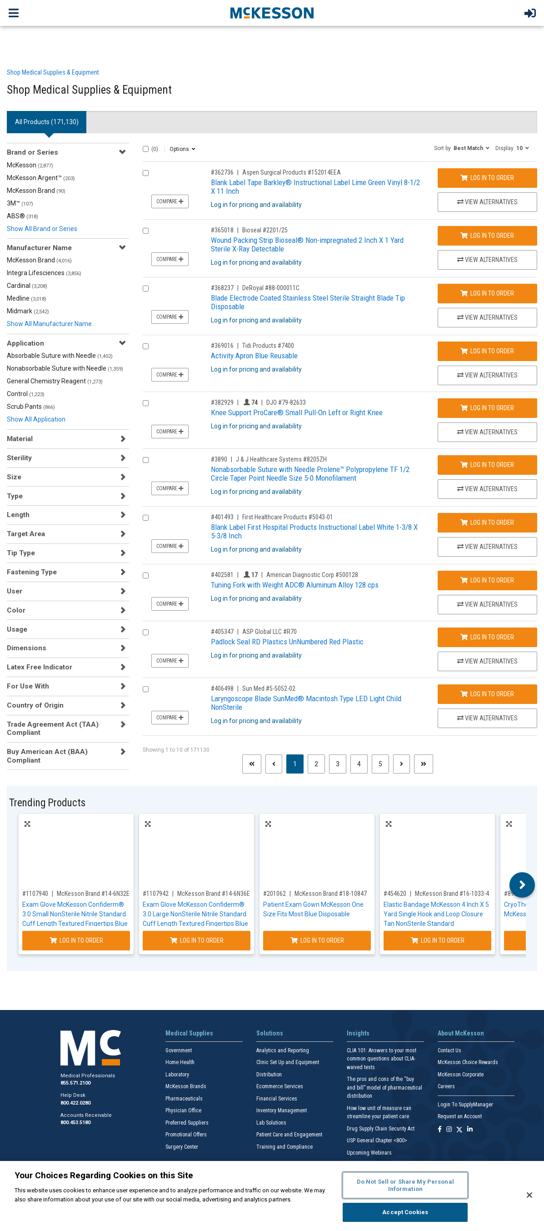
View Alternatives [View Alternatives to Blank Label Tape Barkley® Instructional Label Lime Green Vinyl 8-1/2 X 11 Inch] (487, 202)
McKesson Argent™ (41, 177)
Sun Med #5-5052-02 (268, 688)
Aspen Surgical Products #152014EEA (291, 172)
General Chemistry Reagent (55, 381)
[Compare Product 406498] (146, 689)
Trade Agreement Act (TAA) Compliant (53, 728)
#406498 (222, 688)
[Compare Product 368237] (146, 288)
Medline (26, 298)
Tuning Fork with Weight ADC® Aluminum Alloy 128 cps (295, 584)
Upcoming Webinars (369, 1153)
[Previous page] (273, 764)
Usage (17, 629)
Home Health (180, 1062)
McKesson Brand (36, 190)
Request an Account (460, 1116)
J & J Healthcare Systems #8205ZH (281, 459)
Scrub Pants (31, 406)
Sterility (19, 458)
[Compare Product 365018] (146, 231)
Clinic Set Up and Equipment (287, 1062)
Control (26, 393)
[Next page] (401, 764)
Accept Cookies (405, 1212)
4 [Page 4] (359, 764)
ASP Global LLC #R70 (269, 631)
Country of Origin (35, 705)
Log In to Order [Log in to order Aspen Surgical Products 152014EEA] (487, 177)
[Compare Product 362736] (146, 173)
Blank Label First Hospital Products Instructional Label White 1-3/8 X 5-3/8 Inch (314, 531)
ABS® (22, 216)
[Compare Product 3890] (146, 460)
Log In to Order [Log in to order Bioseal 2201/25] (487, 235)
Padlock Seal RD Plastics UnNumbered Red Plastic (287, 641)
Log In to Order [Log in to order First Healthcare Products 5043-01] (487, 522)
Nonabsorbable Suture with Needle (65, 368)
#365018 (222, 230)
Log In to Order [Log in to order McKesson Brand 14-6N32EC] (76, 940)
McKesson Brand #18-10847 (330, 893)
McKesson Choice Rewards (468, 1062)
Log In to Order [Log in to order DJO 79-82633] (487, 408)
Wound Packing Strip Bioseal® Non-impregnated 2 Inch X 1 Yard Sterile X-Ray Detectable (307, 244)
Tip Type (21, 553)
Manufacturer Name (39, 248)
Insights (358, 1033)
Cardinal (27, 285)
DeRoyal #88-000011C (270, 287)
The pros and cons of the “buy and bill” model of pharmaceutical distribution (384, 1087)
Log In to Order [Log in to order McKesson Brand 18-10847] (317, 940)
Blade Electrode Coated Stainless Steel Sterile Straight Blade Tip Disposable (308, 302)
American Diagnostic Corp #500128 (312, 574)
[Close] (529, 1195)
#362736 (222, 172)
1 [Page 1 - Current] (298, 763)
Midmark (28, 311)
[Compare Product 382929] (146, 403)
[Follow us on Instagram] (449, 1129)
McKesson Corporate (461, 1074)
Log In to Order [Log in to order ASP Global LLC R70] (487, 637)
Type (15, 496)
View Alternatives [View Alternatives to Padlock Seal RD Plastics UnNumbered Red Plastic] (487, 661)
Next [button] (522, 885)
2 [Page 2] (316, 764)
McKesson (30, 165)
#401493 (222, 517)
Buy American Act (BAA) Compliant (47, 756)
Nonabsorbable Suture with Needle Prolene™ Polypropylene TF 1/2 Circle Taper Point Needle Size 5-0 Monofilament (310, 473)
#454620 (395, 893)
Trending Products (47, 803)
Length (18, 515)
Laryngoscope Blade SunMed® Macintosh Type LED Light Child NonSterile (306, 703)
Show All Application (36, 419)
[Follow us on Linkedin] (470, 1129)
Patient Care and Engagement (289, 1134)
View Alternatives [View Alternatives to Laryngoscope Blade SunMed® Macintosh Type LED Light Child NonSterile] (487, 718)
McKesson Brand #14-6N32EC (95, 893)
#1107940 (35, 893)
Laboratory (177, 1074)
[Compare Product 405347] (146, 632)
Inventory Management (281, 1110)
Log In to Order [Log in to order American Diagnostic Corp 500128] (487, 580)
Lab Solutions (271, 1123)
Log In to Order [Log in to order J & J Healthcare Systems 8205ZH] (487, 464)
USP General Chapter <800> (377, 1140)
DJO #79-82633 (286, 402)
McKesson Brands (185, 1086)
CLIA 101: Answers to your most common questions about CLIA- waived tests (381, 1058)
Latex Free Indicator (39, 667)
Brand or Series (32, 152)
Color (16, 610)
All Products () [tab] (47, 122)
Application (25, 343)
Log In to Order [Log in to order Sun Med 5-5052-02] (487, 694)
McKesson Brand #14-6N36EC (215, 893)
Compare (170, 201)
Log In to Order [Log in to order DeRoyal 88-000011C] (487, 293)
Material (20, 439)
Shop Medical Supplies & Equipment (53, 72)
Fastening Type (32, 572)
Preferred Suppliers (187, 1123)
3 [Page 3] (337, 764)
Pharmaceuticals (184, 1098)
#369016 (222, 345)
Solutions (269, 1033)
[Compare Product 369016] (146, 346)
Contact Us (449, 1050)
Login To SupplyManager (465, 1104)
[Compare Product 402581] (146, 575)
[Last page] (423, 764)
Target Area (26, 534)
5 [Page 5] (380, 764)
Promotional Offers (186, 1134)
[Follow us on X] (459, 1129)
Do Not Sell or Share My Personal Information (405, 1185)
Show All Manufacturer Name (49, 323)
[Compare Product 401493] (146, 518)
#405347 (222, 631)
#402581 (222, 574)
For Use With (28, 686)
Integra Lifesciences (44, 272)
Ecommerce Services (279, 1086)
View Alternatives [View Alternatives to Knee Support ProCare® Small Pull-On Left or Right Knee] (487, 432)
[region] (272, 1196)
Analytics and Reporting (282, 1050)
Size (14, 477)
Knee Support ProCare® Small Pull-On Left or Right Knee (297, 412)
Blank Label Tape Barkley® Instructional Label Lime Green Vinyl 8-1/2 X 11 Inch (315, 187)
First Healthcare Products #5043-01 (287, 517)
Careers (446, 1086)
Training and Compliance (284, 1147)
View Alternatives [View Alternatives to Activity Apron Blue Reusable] (487, 375)
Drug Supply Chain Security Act (380, 1128)
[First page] (251, 764)
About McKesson (461, 1033)
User (14, 591)
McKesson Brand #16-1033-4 (452, 893)
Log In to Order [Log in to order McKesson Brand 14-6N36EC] (197, 940)
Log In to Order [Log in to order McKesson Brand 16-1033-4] (437, 940)
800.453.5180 (75, 1122)
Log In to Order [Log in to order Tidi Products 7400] (487, 351)
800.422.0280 (75, 1103)
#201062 (274, 893)
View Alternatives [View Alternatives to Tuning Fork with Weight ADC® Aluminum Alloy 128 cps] (487, 604)
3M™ (20, 203)
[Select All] (146, 149)
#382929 (222, 402)
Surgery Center (181, 1147)
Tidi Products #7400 (268, 345)
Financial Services (276, 1098)
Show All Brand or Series (42, 228)
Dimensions (26, 648)
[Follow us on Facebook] (440, 1129)
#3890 (219, 459)
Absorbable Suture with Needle (60, 355)
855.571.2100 (75, 1083)
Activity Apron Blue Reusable (254, 355)
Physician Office (183, 1110)
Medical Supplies (189, 1033)
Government (178, 1050)
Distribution (269, 1074)
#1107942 (156, 893)
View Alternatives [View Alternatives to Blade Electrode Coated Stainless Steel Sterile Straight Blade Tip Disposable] (487, 317)
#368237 (222, 287)
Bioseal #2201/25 (265, 230)
